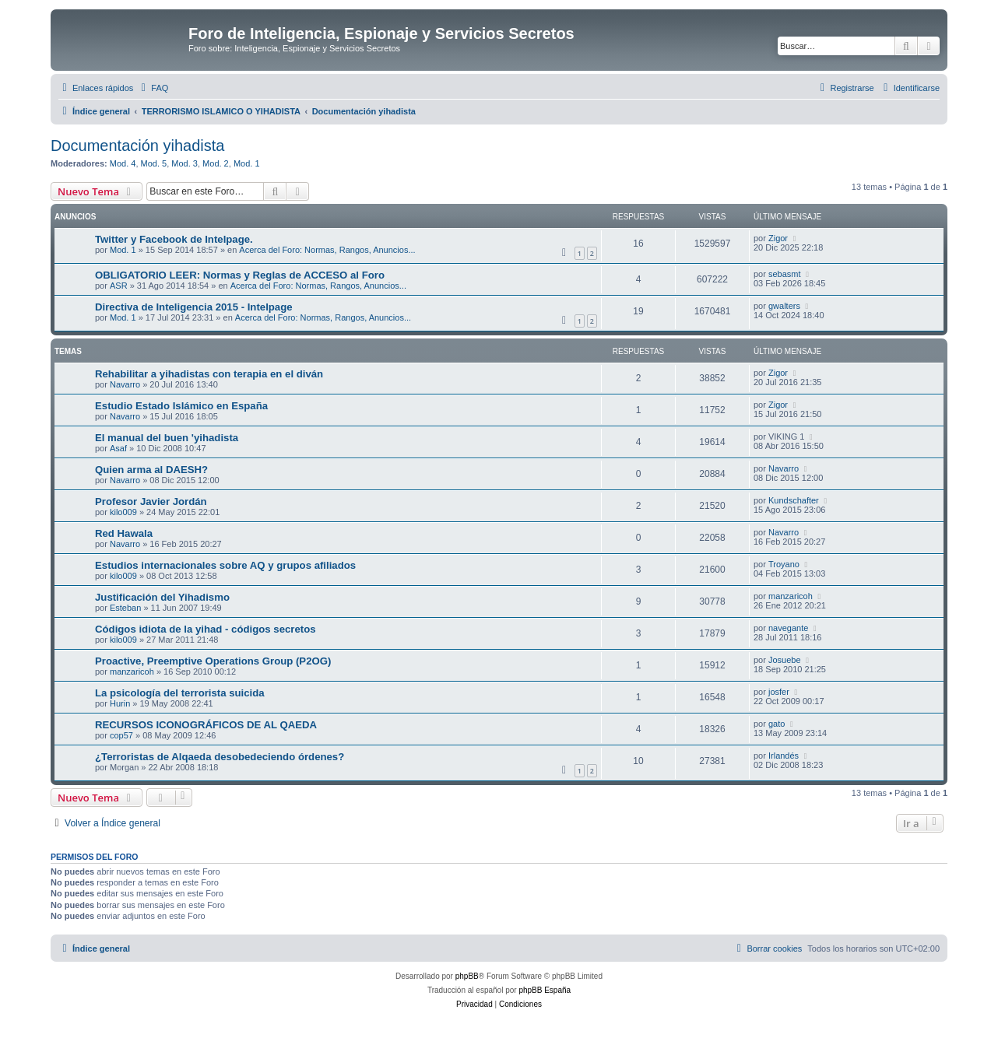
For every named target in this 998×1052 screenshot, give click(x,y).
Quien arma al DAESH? (151, 469)
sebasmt (784, 274)
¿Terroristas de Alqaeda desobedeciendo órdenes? (219, 757)
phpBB (467, 976)
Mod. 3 (184, 163)
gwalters (784, 305)
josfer (778, 691)
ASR (119, 285)
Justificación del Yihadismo (162, 597)
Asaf (118, 448)
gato (776, 723)
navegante (788, 628)
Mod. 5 (154, 163)
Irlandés (783, 755)
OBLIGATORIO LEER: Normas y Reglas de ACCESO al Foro (240, 275)
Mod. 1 (247, 163)
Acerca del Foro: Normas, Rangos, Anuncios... (327, 249)
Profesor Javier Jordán (151, 501)
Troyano (783, 564)
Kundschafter (793, 500)
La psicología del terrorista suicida (180, 693)
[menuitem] (152, 88)
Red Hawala (124, 533)
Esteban (125, 607)
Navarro (125, 384)
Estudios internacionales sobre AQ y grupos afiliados (225, 565)
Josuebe (784, 660)
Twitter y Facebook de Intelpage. (174, 239)
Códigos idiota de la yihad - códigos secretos (205, 629)
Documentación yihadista (137, 145)
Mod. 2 (215, 163)
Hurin (120, 703)
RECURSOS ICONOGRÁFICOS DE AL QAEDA (206, 725)
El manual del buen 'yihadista (166, 438)
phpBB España (544, 990)
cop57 (121, 735)
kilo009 (123, 512)
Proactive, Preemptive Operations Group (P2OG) (213, 661)
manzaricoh (790, 596)
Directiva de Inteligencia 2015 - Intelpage (194, 307)
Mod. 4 (123, 163)
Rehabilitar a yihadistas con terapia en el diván (209, 374)
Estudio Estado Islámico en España (181, 406)
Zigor (778, 238)
